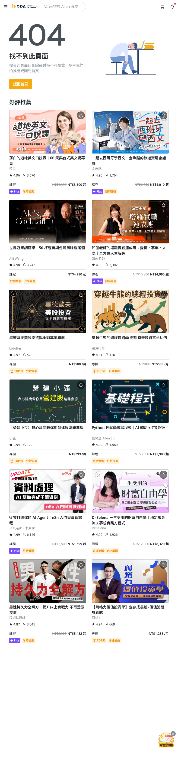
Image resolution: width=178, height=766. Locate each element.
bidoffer (15, 348)
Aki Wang (16, 258)
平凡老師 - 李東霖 (22, 528)
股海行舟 (98, 348)
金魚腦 (97, 168)
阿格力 (97, 617)
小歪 (12, 438)
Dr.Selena (99, 528)
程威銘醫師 (17, 617)
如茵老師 (98, 258)
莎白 (12, 168)
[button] (6, 6)
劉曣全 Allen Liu (103, 438)
